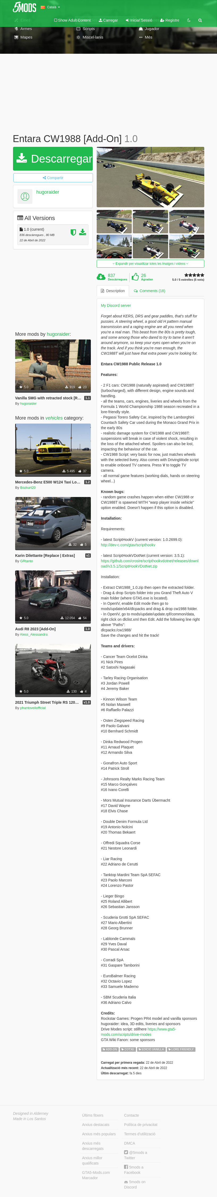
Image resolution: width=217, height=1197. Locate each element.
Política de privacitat (140, 1125)
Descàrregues (117, 279)
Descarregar (54, 158)
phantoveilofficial (33, 708)
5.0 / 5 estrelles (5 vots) (188, 279)
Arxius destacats (95, 1125)
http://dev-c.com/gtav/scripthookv (128, 545)
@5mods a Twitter (135, 1155)
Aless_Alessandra (34, 634)
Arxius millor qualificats (92, 1160)
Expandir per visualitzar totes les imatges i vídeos (150, 264)
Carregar (108, 20)
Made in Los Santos (29, 1119)
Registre (169, 20)
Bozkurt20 (28, 488)
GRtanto (26, 561)
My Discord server (116, 305)
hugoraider (47, 192)
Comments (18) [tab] (149, 291)
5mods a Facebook (133, 1170)
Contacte (131, 1115)
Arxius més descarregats (93, 1146)
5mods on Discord (134, 1184)
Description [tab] (113, 291)
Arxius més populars (99, 1134)
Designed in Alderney (30, 1113)
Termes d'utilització (139, 1134)
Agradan (147, 279)
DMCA (129, 1143)
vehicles (54, 418)
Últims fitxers (92, 1115)
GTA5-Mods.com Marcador (96, 1175)
